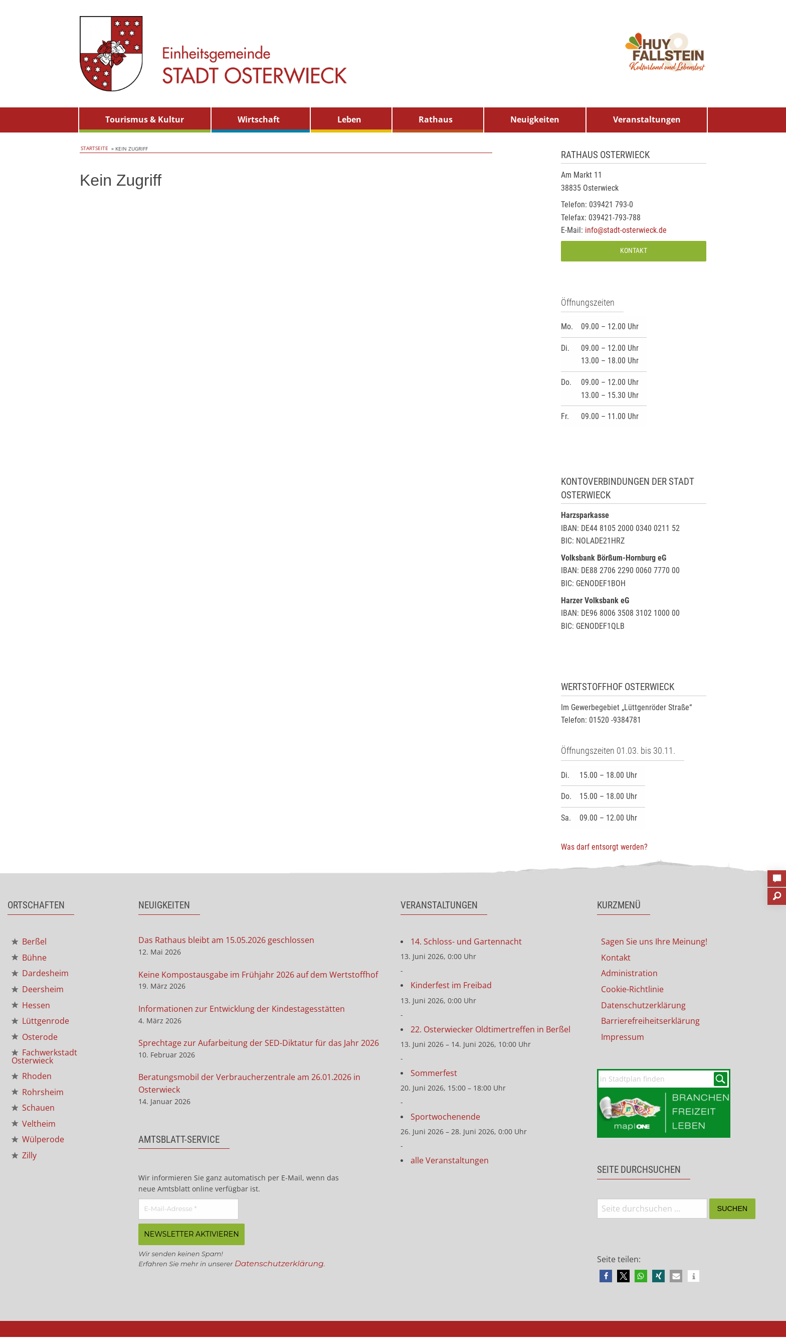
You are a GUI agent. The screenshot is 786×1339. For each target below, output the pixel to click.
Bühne (29, 958)
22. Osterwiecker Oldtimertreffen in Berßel (490, 1030)
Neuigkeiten (534, 119)
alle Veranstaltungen (450, 1162)
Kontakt (633, 250)
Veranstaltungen (647, 119)
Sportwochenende (445, 1118)
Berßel (29, 942)
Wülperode (38, 1144)
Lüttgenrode (40, 1022)
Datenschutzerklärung (280, 1265)
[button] (606, 1278)
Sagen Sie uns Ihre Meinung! (654, 942)
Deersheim (38, 990)
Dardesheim (40, 974)
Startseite (93, 148)
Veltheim (34, 1128)
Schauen (33, 1112)
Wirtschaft (259, 119)
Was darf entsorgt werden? (604, 847)
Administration (629, 974)
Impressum (622, 1038)
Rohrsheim (38, 1095)
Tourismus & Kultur (144, 119)
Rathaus (436, 119)
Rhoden (32, 1079)
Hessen (31, 1006)
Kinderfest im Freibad (451, 986)
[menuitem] (145, 119)
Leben (349, 119)
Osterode (35, 1039)
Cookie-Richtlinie (632, 990)
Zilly (24, 1160)
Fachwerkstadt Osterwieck (44, 1059)
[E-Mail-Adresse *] (188, 1211)
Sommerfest (434, 1074)
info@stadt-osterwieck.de (626, 230)
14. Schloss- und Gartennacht (466, 942)
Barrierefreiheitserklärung (650, 1022)
